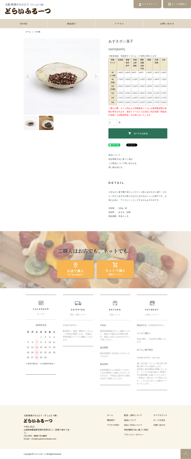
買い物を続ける (115, 167)
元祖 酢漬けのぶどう (28, 8)
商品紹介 (71, 23)
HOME (24, 23)
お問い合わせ (167, 23)
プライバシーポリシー (134, 434)
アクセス (119, 23)
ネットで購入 (115, 268)
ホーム (28, 32)
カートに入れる (138, 133)
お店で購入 (75, 268)
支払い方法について (133, 424)
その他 (37, 32)
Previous (28, 76)
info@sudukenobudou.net (43, 438)
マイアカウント (160, 415)
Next (95, 76)
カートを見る (159, 420)
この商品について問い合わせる (122, 163)
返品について (114, 155)
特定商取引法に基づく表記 (120, 159)
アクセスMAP (113, 424)
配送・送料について (133, 415)
